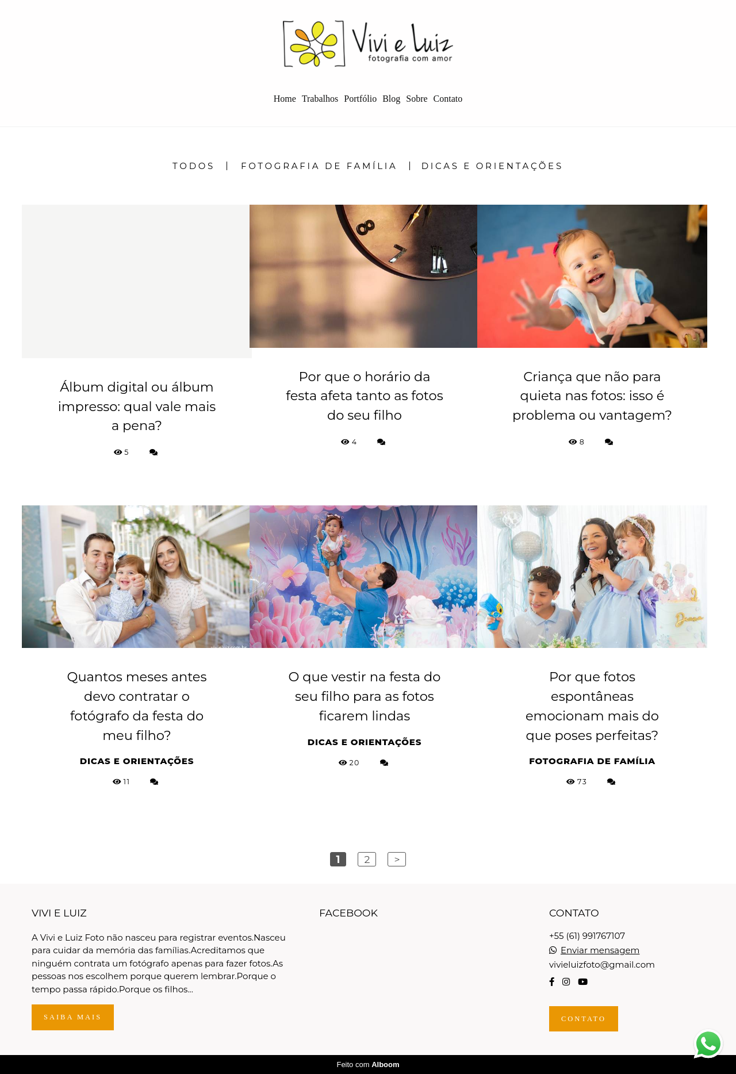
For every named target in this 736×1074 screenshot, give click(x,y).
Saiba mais (73, 1017)
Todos (193, 166)
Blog (391, 98)
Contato (448, 98)
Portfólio (360, 98)
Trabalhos (320, 98)
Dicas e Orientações (492, 166)
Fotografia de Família (319, 166)
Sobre (416, 98)
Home (285, 98)
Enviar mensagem (600, 950)
